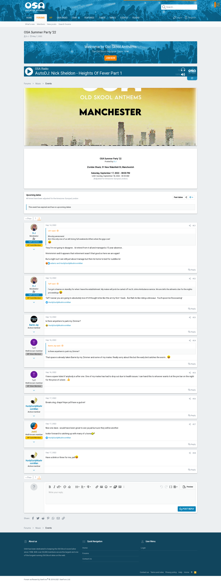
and (66, 263)
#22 (194, 278)
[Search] (179, 7)
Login (143, 548)
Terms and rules (157, 572)
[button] (50, 487)
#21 (194, 226)
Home (84, 548)
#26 (194, 399)
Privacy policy (171, 572)
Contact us (87, 559)
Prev (29, 218)
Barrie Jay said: (54, 346)
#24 (194, 340)
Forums (85, 553)
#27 (194, 424)
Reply (193, 270)
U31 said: (52, 231)
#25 (194, 373)
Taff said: (52, 284)
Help (180, 572)
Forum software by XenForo (47, 579)
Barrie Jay (34, 325)
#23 (194, 317)
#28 (194, 453)
